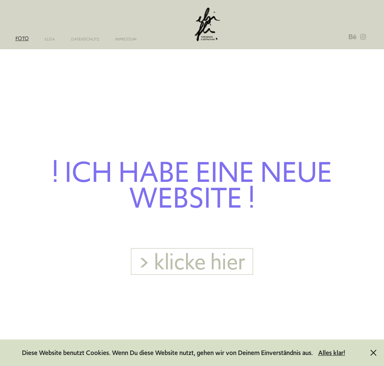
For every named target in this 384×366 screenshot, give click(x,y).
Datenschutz (85, 39)
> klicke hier (192, 261)
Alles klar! (331, 352)
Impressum (126, 39)
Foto (22, 38)
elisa (50, 39)
